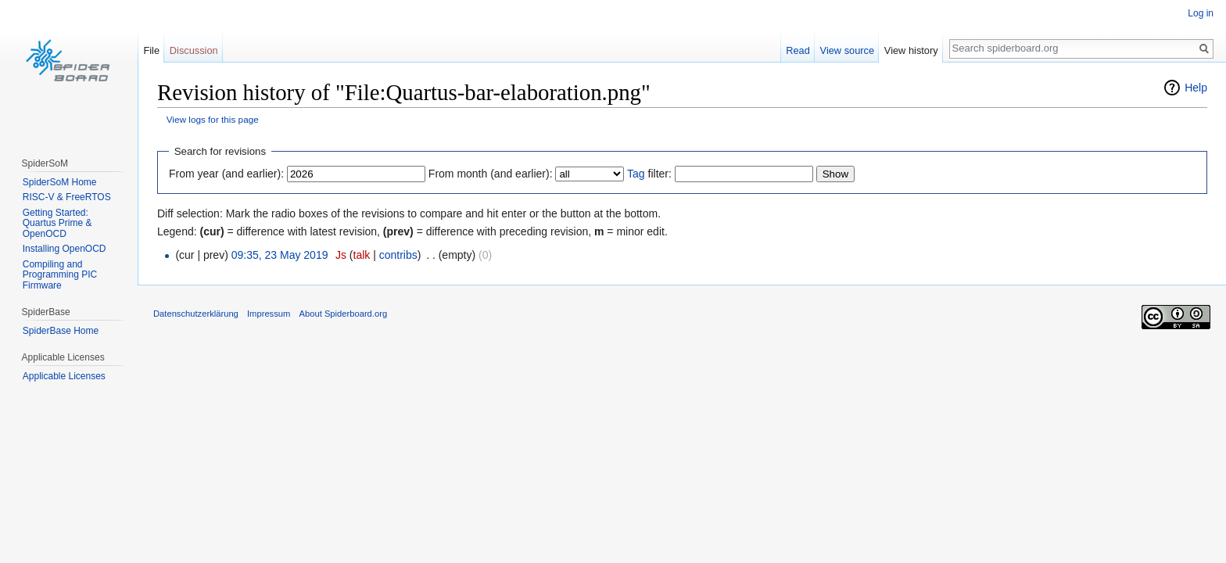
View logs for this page (213, 119)
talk (362, 255)
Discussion (194, 50)
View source (847, 50)
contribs (398, 255)
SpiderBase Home (61, 330)
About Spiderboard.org (343, 313)
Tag (636, 173)
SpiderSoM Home (60, 182)
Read (798, 50)
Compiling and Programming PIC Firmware (60, 275)
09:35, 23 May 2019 (279, 255)
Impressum (268, 313)
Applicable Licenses (64, 376)
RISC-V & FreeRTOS (67, 197)
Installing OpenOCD (64, 248)
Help (1196, 87)
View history (911, 50)
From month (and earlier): (490, 173)
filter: (649, 173)
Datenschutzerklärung (195, 313)
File (151, 50)
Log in (1200, 13)
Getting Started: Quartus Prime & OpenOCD (57, 223)
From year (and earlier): (226, 173)
